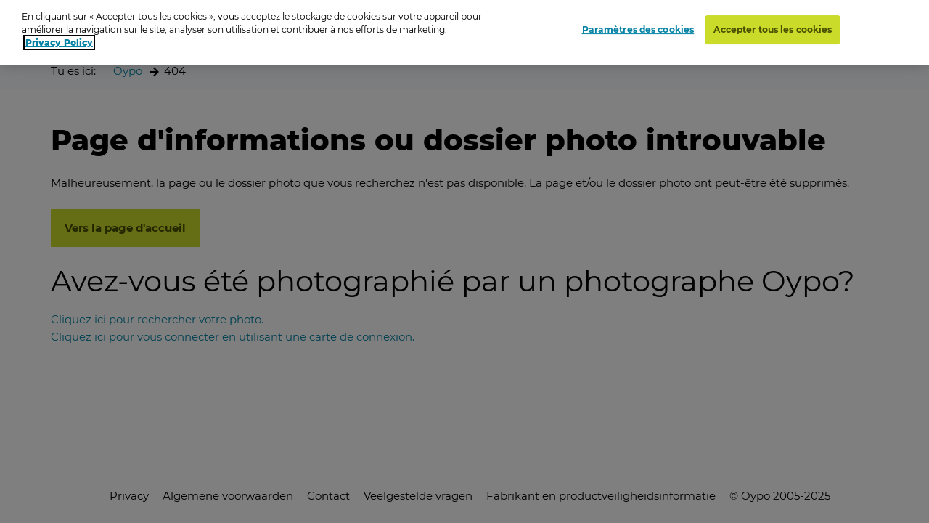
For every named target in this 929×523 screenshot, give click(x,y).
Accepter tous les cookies (772, 25)
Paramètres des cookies (638, 25)
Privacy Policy (59, 38)
